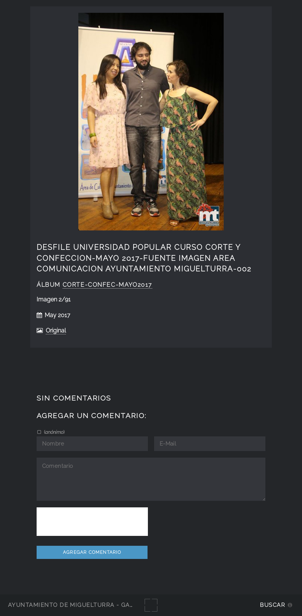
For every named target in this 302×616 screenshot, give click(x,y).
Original (56, 330)
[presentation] (92, 521)
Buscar (272, 605)
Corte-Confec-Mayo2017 (107, 284)
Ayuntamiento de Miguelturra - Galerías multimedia (100, 605)
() (53, 432)
